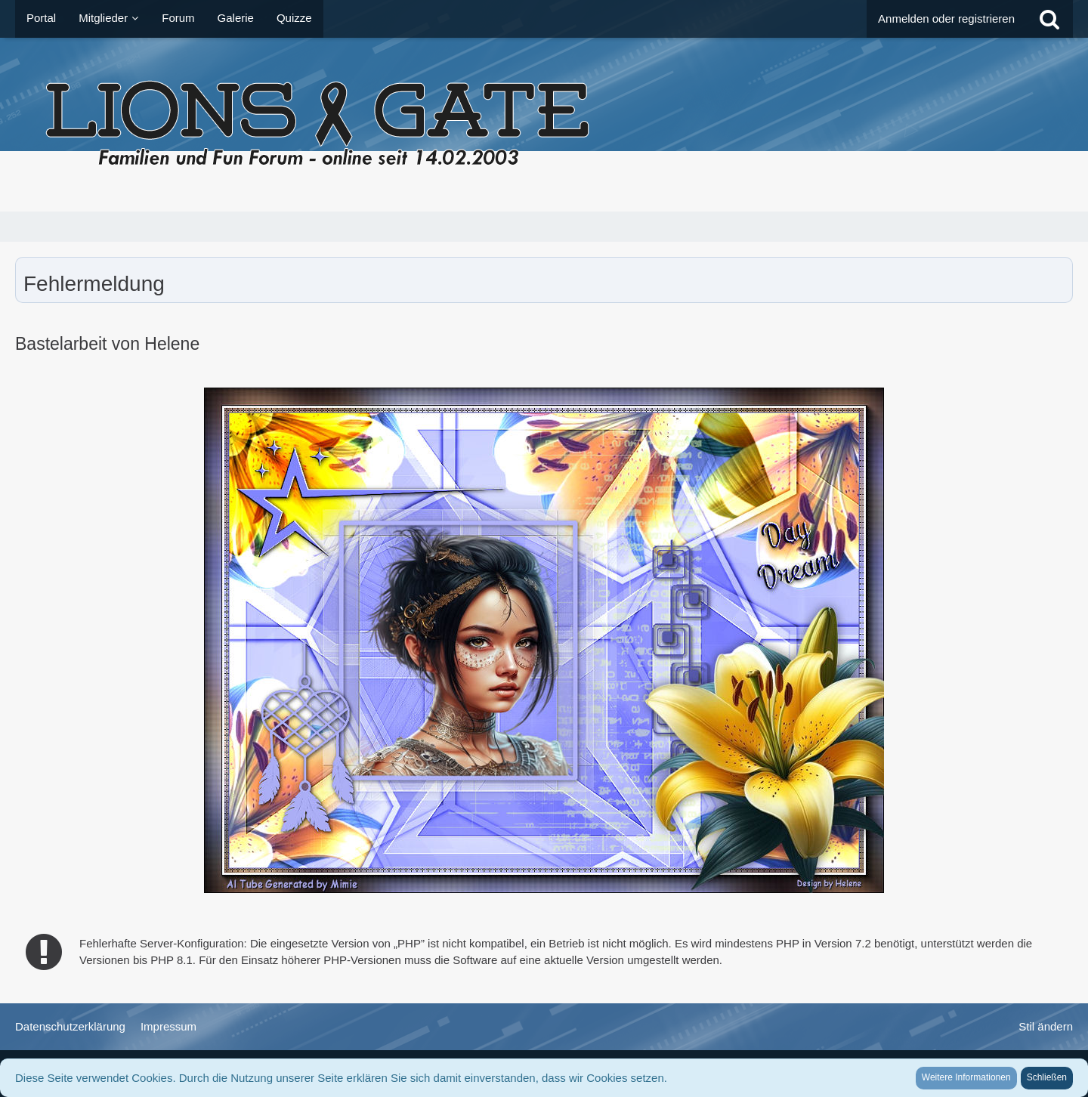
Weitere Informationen (966, 1077)
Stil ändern (1045, 1026)
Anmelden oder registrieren (946, 18)
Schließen (1047, 1077)
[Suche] (1049, 19)
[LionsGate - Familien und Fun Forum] (544, 124)
